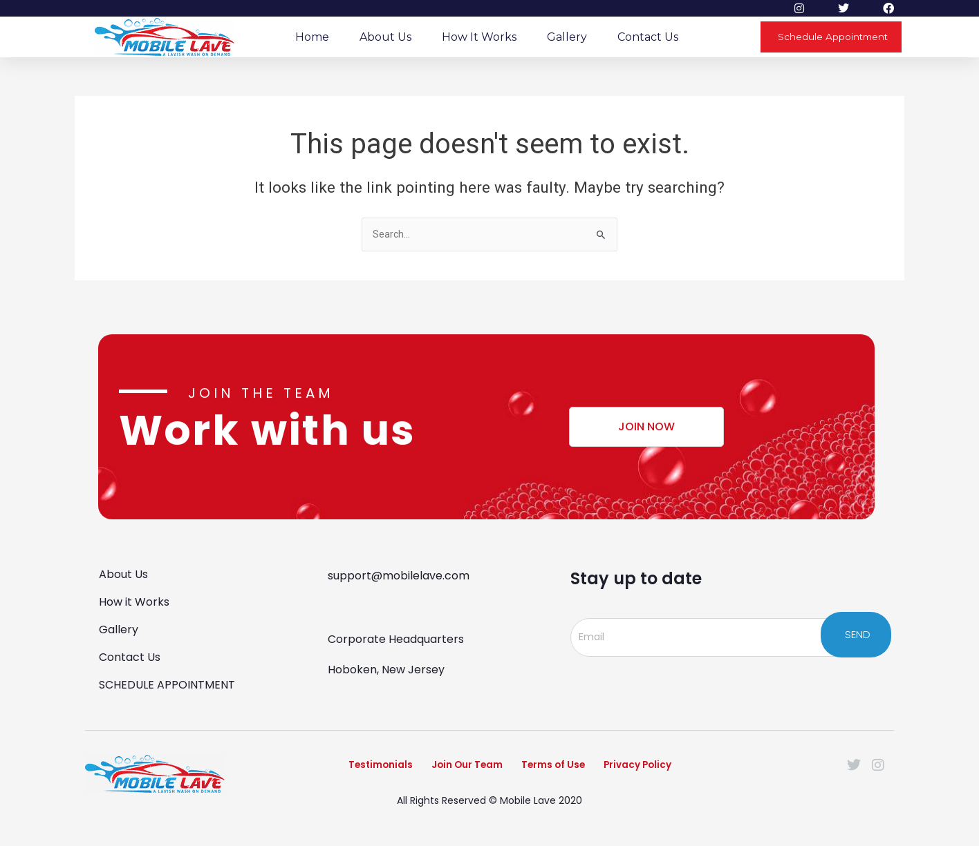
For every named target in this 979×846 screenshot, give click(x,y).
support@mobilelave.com (398, 574)
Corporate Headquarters (396, 638)
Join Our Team (454, 769)
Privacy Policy (666, 769)
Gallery (567, 37)
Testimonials (349, 769)
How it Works (479, 37)
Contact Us (647, 37)
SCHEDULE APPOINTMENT (167, 683)
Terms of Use (561, 769)
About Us (385, 37)
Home (312, 37)
